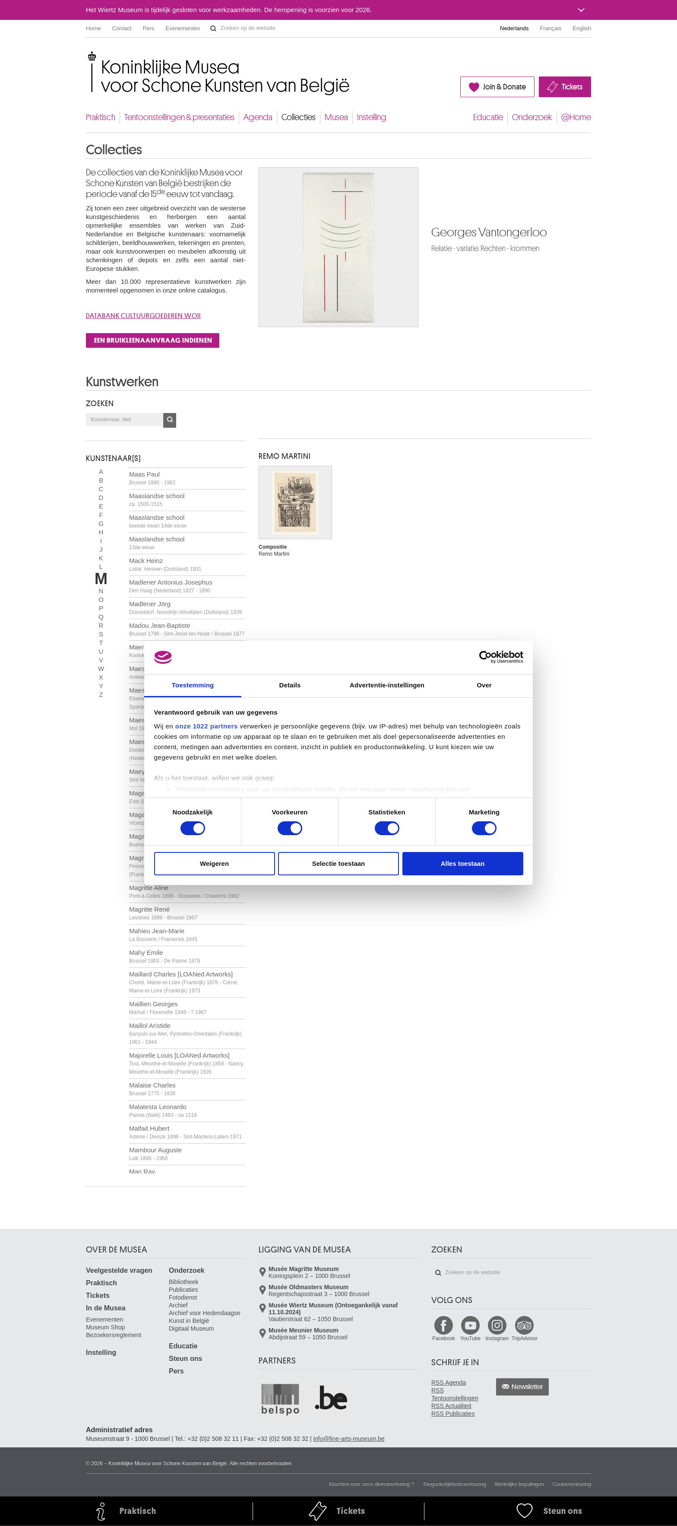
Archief (178, 1305)
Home (93, 28)
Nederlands (514, 28)
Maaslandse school (156, 499)
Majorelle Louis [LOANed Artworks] (186, 1063)
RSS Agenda (448, 1382)
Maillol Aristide (185, 1033)
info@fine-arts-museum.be (349, 1438)
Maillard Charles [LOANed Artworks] (183, 982)
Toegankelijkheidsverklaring (454, 1484)
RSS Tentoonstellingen (454, 1394)
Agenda (258, 117)
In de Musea (106, 1308)
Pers (149, 28)
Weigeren (214, 863)
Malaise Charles (152, 1089)
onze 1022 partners (206, 726)
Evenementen (182, 28)
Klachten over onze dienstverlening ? (371, 1484)
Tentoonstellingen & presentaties (179, 117)
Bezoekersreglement (113, 1335)
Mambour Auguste (155, 1153)
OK (169, 420)
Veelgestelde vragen (119, 1270)
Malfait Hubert (185, 1132)
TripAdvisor (525, 1338)
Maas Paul (152, 478)
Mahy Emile (164, 956)
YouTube (470, 1338)
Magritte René (163, 913)
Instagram (497, 1338)
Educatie (488, 117)
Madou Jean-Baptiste (186, 629)
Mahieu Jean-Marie (163, 934)
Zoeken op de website (213, 28)
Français (551, 28)
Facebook (443, 1338)
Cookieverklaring (572, 1484)
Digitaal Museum (191, 1328)
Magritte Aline (184, 891)
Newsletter (527, 1386)
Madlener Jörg (185, 607)
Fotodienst (183, 1297)
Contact (122, 28)
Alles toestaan (463, 863)
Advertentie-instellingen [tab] (387, 685)
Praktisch (100, 117)
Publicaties (183, 1289)
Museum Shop (105, 1327)
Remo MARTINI (285, 456)
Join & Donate (504, 87)
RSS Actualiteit (451, 1405)
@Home (576, 117)
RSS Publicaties (453, 1413)
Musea (336, 117)
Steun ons (185, 1358)
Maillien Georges (167, 1007)
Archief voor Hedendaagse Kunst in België (204, 1317)
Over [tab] (484, 685)
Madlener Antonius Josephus (170, 586)
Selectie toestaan (338, 863)
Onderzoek (532, 117)
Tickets (572, 87)
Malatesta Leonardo (163, 1110)
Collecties (299, 117)
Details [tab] (290, 685)
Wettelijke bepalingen (519, 1484)
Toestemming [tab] (193, 685)
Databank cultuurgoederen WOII (143, 315)
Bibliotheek (184, 1281)
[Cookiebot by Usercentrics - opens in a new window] (485, 657)
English (582, 28)
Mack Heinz (165, 564)
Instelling (371, 117)
